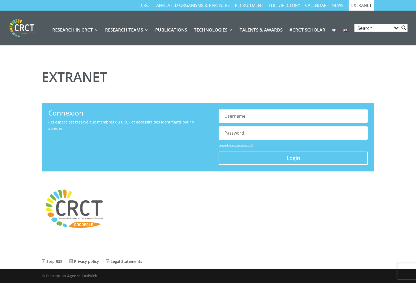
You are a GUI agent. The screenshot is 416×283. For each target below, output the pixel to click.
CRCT (146, 5)
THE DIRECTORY (284, 5)
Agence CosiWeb (82, 275)
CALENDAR (316, 5)
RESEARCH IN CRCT (72, 30)
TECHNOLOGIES (210, 30)
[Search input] (373, 28)
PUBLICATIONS (171, 30)
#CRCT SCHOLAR (307, 30)
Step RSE (52, 261)
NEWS (338, 5)
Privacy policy (84, 261)
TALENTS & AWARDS (261, 30)
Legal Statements (124, 261)
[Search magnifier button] (404, 28)
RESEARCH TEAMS (124, 30)
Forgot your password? (236, 145)
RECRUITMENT (249, 5)
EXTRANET (361, 5)
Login (293, 158)
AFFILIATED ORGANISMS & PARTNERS (193, 5)
